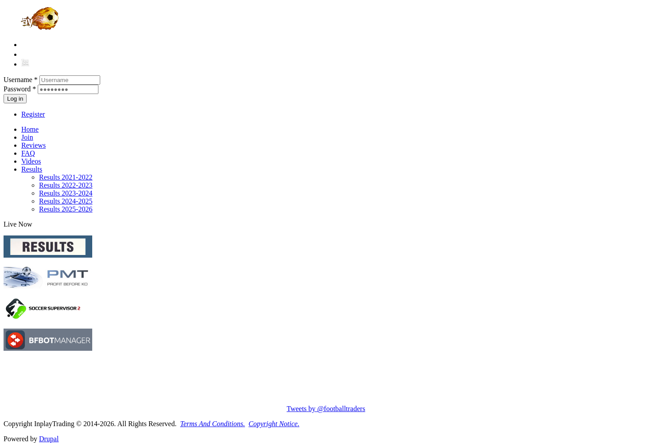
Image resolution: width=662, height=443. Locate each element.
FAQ (28, 153)
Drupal (49, 439)
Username (21, 79)
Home (30, 129)
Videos (31, 161)
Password (20, 89)
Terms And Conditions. (212, 423)
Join (27, 137)
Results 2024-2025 (65, 201)
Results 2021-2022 (65, 177)
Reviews (33, 145)
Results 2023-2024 (65, 193)
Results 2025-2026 (65, 209)
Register (33, 114)
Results (31, 169)
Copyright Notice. (273, 423)
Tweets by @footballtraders (326, 408)
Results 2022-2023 (65, 185)
